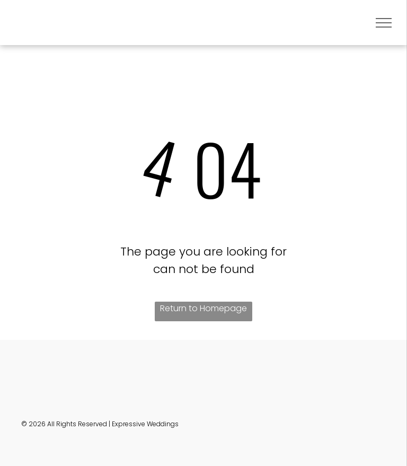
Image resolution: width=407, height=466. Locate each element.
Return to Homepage (203, 308)
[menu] (383, 23)
